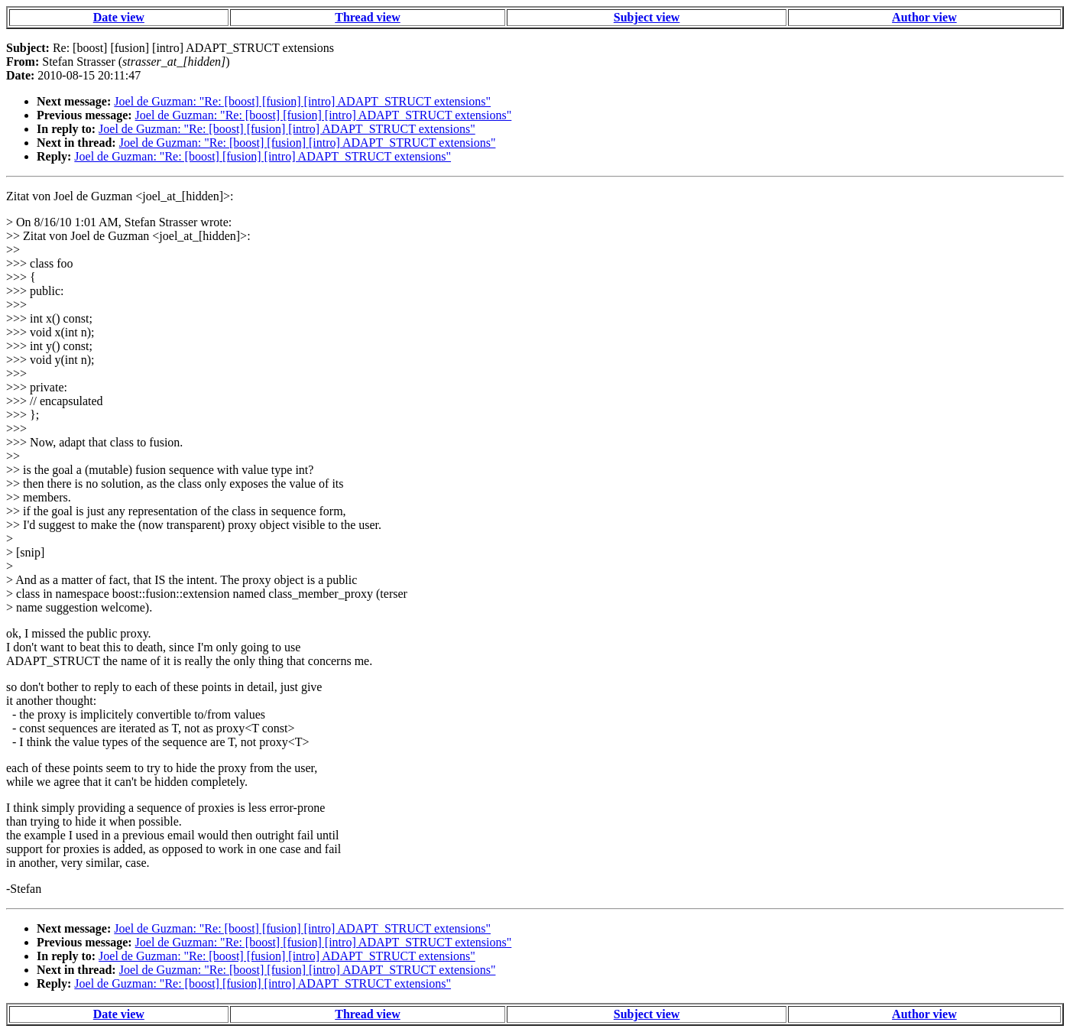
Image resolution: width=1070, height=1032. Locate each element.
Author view (924, 17)
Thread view (367, 17)
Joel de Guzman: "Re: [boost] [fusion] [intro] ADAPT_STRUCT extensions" (302, 101)
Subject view (647, 17)
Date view (118, 17)
